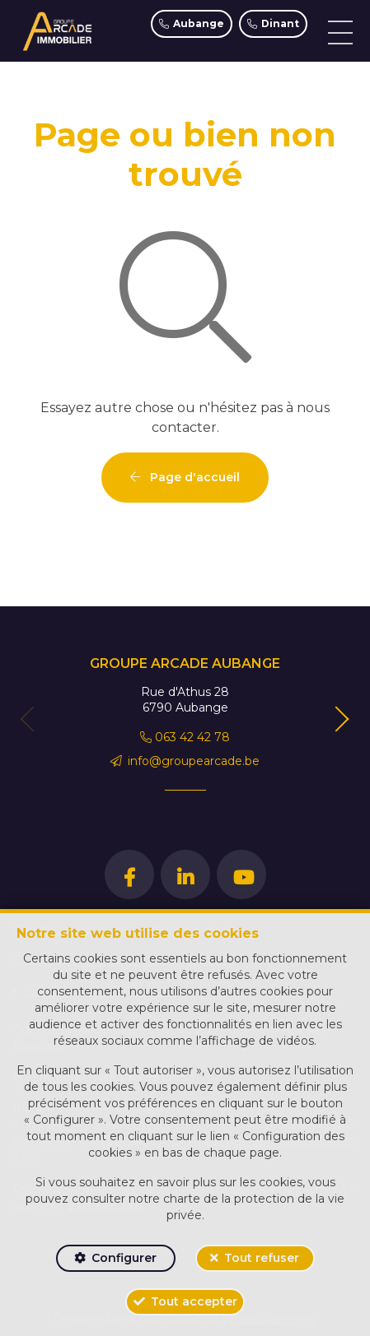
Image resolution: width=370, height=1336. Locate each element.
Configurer (124, 1257)
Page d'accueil (185, 477)
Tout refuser (261, 1257)
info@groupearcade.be (185, 761)
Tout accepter (194, 1301)
